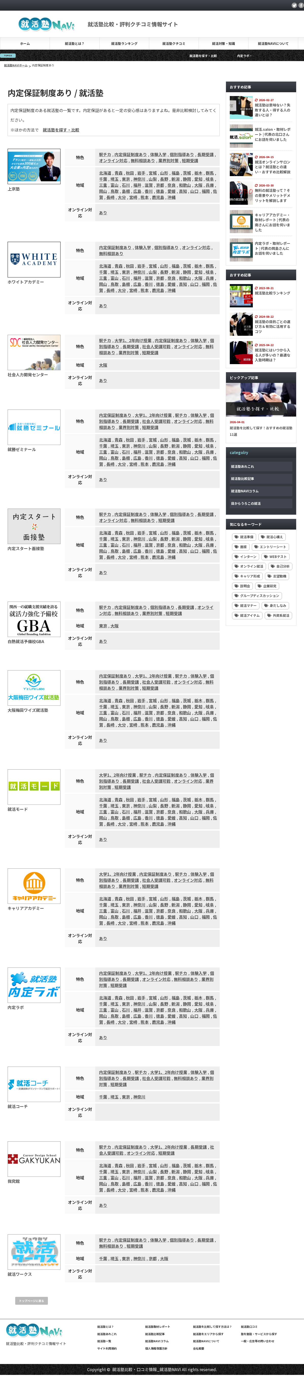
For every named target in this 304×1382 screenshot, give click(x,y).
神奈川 (139, 179)
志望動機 (277, 576)
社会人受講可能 (156, 346)
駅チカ (105, 154)
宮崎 (133, 197)
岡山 (103, 191)
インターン (245, 556)
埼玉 (114, 179)
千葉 (103, 179)
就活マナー (246, 605)
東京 (126, 179)
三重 (103, 185)
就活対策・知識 (223, 43)
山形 (164, 173)
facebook (301, 5)
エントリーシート (270, 546)
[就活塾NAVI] (47, 29)
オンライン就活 (249, 566)
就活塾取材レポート (157, 1326)
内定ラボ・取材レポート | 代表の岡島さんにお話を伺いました (272, 248)
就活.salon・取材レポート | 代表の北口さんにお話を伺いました (273, 134)
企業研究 (267, 586)
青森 (119, 173)
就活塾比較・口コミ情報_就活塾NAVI (146, 1369)
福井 (137, 185)
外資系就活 (278, 615)
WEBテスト (275, 556)
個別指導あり (182, 154)
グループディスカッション (257, 595)
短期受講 (190, 160)
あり (103, 213)
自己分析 (280, 566)
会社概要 (198, 1348)
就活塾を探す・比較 (234, 55)
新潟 (176, 179)
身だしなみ (275, 605)
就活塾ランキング (124, 43)
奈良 (171, 185)
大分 (122, 197)
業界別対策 (168, 160)
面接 (241, 546)
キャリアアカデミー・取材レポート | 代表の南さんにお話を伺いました (272, 222)
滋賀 (149, 185)
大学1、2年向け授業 (133, 340)
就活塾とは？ (75, 43)
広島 (137, 191)
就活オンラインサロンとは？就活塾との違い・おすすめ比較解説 (272, 166)
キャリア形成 (247, 576)
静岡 (187, 179)
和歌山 (185, 185)
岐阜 (210, 179)
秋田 (130, 173)
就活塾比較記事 (242, 478)
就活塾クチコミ (173, 43)
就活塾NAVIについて (273, 43)
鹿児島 (158, 197)
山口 (194, 191)
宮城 (153, 173)
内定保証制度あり (131, 154)
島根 (126, 191)
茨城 (187, 173)
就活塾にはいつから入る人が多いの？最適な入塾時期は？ (272, 354)
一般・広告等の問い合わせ (257, 1341)
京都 (160, 185)
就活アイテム (247, 615)
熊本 (145, 197)
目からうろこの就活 (246, 503)
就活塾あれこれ (242, 466)
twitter (294, 5)
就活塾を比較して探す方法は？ (212, 1326)
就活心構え (272, 536)
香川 (149, 191)
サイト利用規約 (107, 1348)
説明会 (242, 586)
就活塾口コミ (249, 1326)
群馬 (210, 173)
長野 (164, 179)
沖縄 (171, 197)
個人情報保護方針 (156, 1348)
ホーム (25, 43)
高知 (183, 191)
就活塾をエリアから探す (208, 1334)
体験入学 (158, 154)
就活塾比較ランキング (272, 292)
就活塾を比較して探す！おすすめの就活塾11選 (261, 431)
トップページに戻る (31, 1301)
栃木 (198, 173)
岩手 (141, 173)
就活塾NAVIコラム (245, 491)
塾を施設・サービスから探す (259, 1334)
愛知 (198, 179)
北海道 (105, 173)
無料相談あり (143, 160)
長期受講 (205, 154)
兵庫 (210, 185)
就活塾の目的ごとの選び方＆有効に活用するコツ (272, 326)
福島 (176, 173)
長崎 (110, 197)
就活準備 (244, 536)
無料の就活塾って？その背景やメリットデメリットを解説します (272, 195)
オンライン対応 (113, 160)
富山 (114, 185)
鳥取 (114, 191)
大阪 (198, 185)
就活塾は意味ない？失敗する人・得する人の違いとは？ (272, 109)
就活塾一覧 (104, 1341)
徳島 (160, 191)
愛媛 (171, 191)
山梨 (153, 179)
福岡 (206, 191)
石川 (126, 185)
